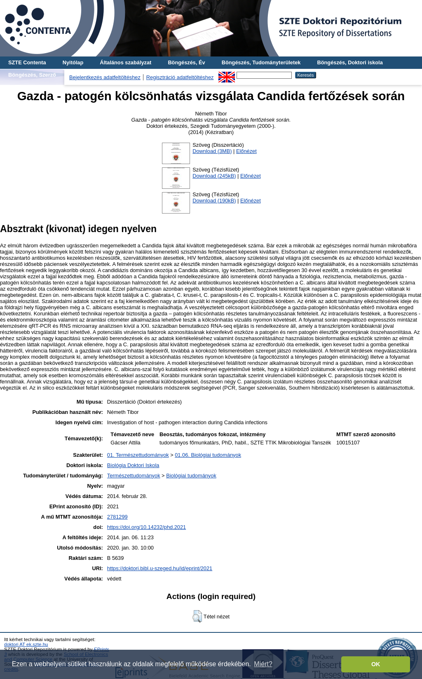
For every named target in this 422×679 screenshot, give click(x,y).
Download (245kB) (214, 176)
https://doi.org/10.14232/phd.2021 (146, 527)
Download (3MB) (212, 151)
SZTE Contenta (27, 62)
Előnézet (246, 151)
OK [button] (375, 664)
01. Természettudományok (138, 455)
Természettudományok (133, 475)
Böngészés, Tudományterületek (261, 62)
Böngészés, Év (186, 62)
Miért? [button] (263, 663)
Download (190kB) (214, 200)
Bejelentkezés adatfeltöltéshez (105, 77)
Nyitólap (73, 62)
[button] (197, 616)
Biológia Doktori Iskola (133, 465)
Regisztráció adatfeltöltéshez (180, 77)
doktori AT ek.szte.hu (26, 644)
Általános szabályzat (125, 62)
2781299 (117, 517)
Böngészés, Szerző (32, 75)
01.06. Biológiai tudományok (208, 455)
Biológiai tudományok (191, 475)
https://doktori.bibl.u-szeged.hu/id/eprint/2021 (159, 568)
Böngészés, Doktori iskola (349, 62)
